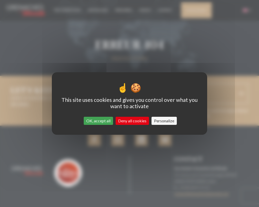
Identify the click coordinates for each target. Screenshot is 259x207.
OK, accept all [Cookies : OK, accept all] (98, 120)
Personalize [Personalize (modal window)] (164, 120)
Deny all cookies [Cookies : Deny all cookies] (132, 120)
